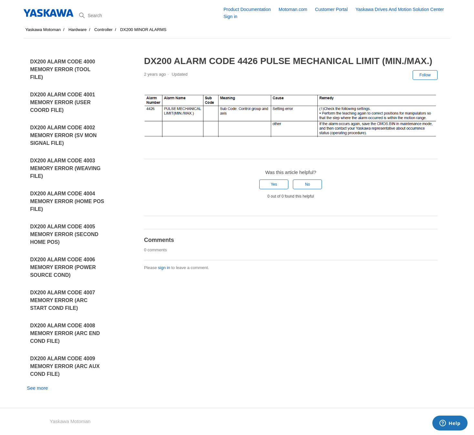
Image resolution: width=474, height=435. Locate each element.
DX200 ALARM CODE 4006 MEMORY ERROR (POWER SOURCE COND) (63, 267)
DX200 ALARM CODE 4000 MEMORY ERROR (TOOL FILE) (62, 69)
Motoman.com (293, 9)
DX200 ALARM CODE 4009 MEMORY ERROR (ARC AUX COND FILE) (64, 366)
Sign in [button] (230, 16)
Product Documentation (247, 9)
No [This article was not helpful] (307, 184)
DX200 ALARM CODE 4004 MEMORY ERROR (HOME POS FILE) (67, 201)
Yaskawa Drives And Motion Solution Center (400, 9)
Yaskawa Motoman (43, 29)
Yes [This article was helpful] (274, 184)
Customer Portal (331, 9)
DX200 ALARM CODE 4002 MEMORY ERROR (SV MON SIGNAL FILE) (63, 135)
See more (37, 388)
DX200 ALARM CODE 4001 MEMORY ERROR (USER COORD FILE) (62, 102)
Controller (103, 29)
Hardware (77, 29)
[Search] (148, 15)
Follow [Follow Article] (425, 75)
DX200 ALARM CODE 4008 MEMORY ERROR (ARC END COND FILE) (65, 333)
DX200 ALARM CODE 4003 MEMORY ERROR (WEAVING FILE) (65, 168)
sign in (164, 267)
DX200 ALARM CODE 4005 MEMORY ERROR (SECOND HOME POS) (64, 234)
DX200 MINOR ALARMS (143, 29)
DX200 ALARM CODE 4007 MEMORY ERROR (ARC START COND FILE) (62, 300)
